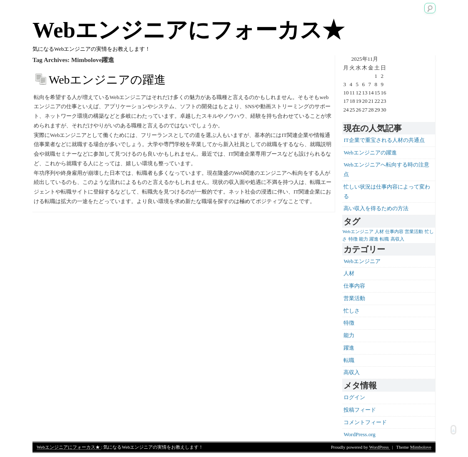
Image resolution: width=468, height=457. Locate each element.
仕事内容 (354, 286)
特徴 (349, 323)
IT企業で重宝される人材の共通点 (384, 140)
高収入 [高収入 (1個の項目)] (397, 239)
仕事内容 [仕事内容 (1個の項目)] (394, 231)
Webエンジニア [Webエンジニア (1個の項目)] (357, 231)
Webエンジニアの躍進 (107, 79)
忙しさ (352, 311)
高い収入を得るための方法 (376, 208)
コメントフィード (365, 422)
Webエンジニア (362, 261)
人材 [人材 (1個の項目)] (379, 231)
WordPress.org (359, 434)
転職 (349, 360)
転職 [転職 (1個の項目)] (384, 239)
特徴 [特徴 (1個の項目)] (353, 239)
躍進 (349, 348)
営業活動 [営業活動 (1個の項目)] (414, 231)
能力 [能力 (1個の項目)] (363, 239)
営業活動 (354, 298)
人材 (349, 273)
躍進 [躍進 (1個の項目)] (373, 239)
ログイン (354, 397)
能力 (349, 335)
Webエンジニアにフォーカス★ (188, 30)
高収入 (352, 372)
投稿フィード (360, 410)
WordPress (379, 447)
